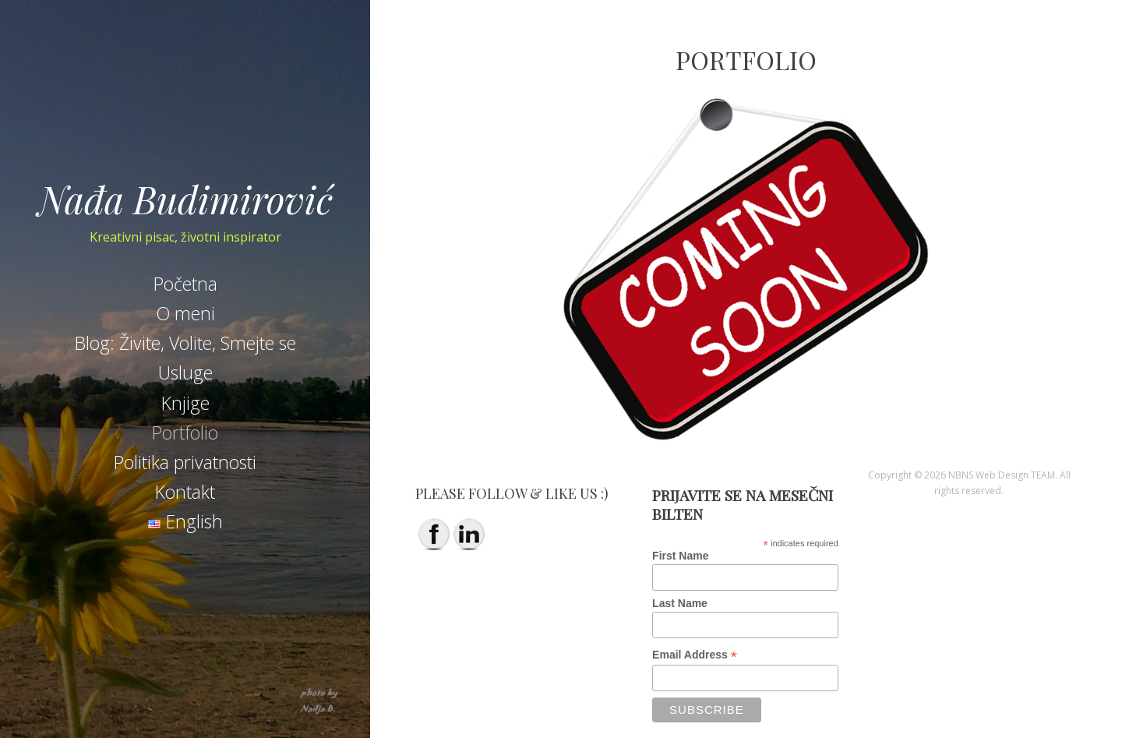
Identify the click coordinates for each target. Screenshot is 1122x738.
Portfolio (185, 432)
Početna (185, 283)
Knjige (185, 402)
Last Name (679, 603)
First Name (680, 555)
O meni (185, 313)
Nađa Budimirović (185, 199)
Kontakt (185, 491)
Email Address (694, 655)
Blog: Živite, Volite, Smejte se (185, 342)
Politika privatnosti (185, 462)
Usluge (185, 372)
